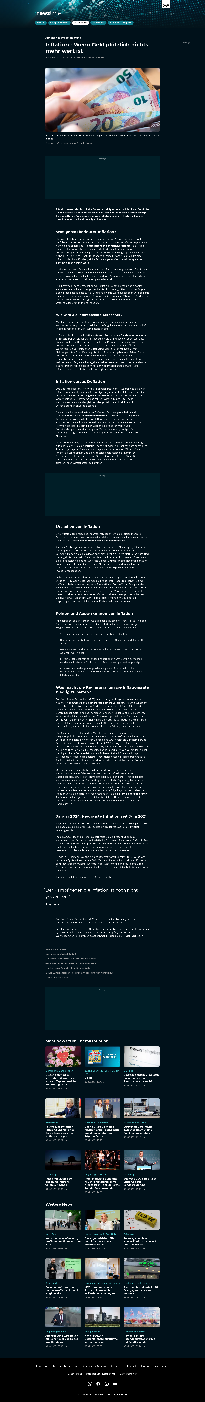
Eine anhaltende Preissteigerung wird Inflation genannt (88, 216)
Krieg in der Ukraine (78, 760)
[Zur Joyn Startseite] (166, 4)
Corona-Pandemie (66, 800)
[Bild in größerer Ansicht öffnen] (102, 100)
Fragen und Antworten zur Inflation (80, 959)
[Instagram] (107, 1384)
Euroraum (118, 702)
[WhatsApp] (90, 1384)
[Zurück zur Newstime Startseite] (48, 13)
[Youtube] (115, 1384)
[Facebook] (98, 1384)
